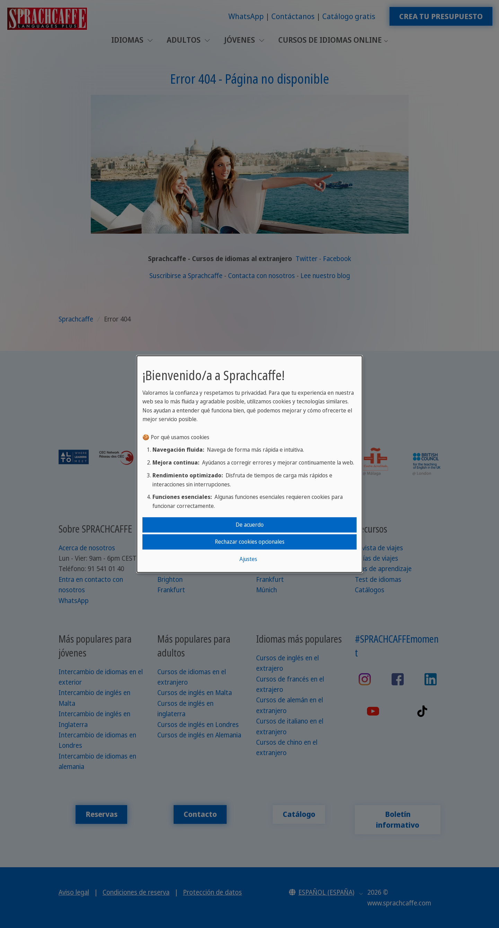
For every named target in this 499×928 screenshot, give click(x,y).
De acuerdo (250, 524)
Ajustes (248, 559)
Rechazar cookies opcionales (249, 541)
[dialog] (249, 464)
